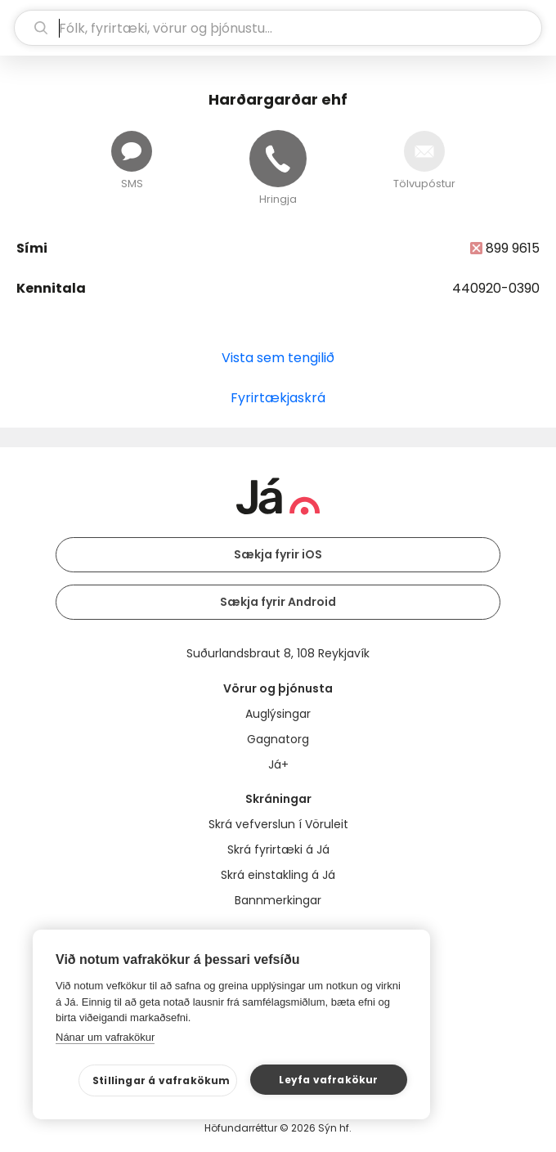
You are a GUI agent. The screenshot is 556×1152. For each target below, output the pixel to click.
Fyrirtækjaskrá (278, 397)
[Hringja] (278, 158)
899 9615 (513, 248)
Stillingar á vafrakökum (161, 1080)
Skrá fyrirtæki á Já (278, 849)
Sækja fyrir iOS (278, 554)
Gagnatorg (278, 739)
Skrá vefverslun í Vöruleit (278, 824)
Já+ (278, 764)
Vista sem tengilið (278, 357)
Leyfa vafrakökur (328, 1080)
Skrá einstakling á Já (278, 875)
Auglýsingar (278, 714)
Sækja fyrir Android (278, 602)
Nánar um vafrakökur (105, 1037)
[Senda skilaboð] (131, 151)
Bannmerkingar (278, 900)
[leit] (278, 28)
